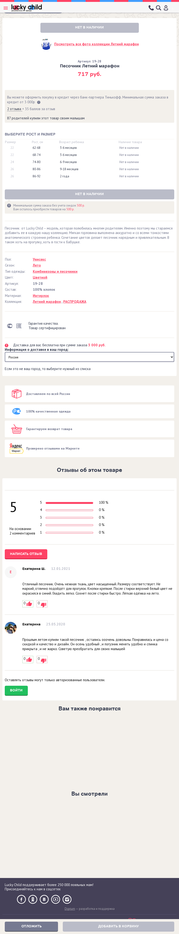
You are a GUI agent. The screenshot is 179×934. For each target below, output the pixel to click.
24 (12, 162)
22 (12, 148)
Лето (37, 265)
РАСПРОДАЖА (74, 301)
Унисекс (39, 259)
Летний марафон (47, 301)
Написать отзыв (26, 554)
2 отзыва (14, 109)
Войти (16, 690)
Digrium (70, 909)
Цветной (40, 277)
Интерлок (41, 295)
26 (12, 169)
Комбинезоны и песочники (55, 271)
